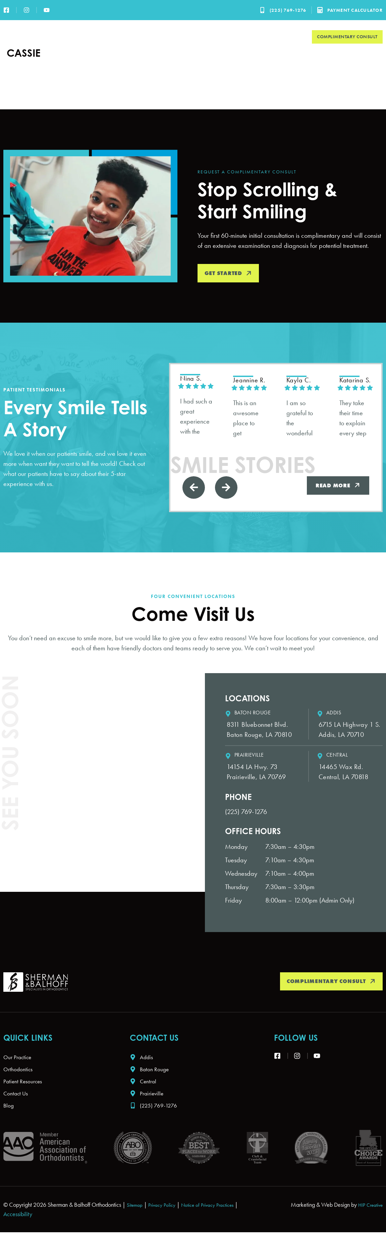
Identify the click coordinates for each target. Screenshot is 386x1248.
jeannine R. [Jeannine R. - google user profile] (252, 381)
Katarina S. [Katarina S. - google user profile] (358, 381)
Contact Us (288, 37)
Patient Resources (242, 37)
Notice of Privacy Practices (220, 1220)
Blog (9, 1120)
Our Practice (142, 37)
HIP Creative (368, 1220)
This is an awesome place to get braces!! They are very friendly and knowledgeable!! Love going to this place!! (249, 419)
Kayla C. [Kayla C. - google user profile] (301, 381)
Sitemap (136, 1220)
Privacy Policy (167, 1220)
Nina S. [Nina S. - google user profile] (192, 379)
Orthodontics (189, 37)
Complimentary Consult (347, 37)
